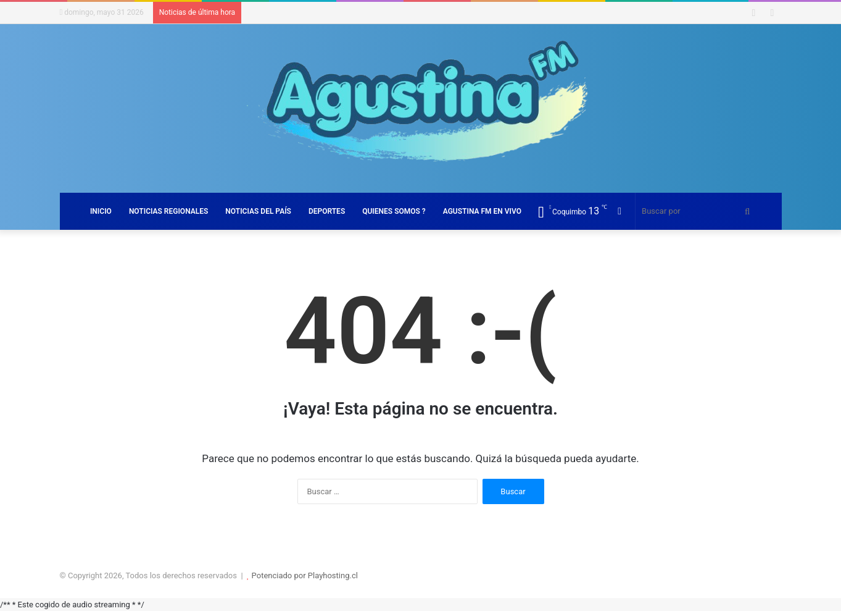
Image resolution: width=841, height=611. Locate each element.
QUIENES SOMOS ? (394, 211)
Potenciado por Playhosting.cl (305, 575)
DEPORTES (327, 211)
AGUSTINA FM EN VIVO (482, 211)
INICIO (101, 211)
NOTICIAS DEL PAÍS (258, 211)
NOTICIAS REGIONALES (168, 211)
